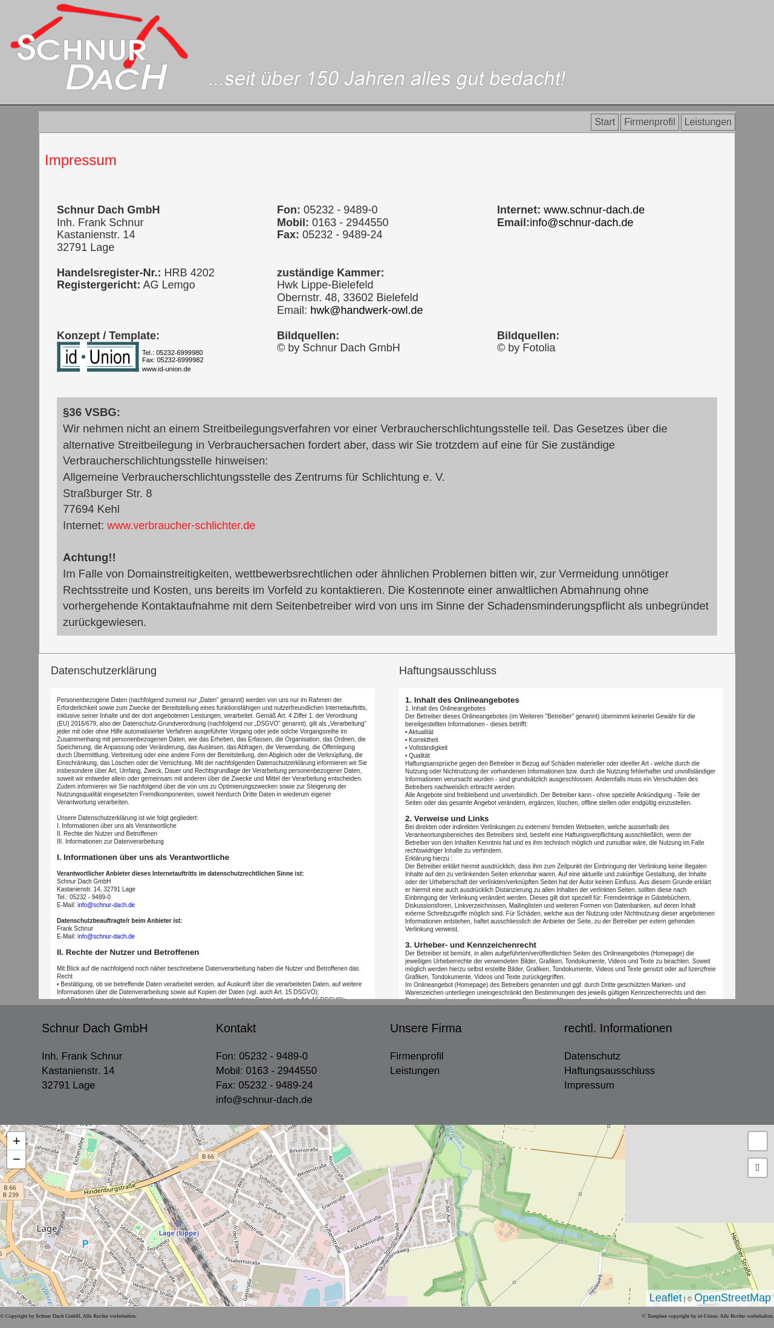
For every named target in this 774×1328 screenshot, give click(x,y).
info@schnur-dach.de (581, 222)
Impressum (81, 160)
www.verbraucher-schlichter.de (181, 525)
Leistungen (708, 122)
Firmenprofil (649, 122)
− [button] (17, 1159)
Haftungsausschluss (609, 1070)
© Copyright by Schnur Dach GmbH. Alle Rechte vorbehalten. (68, 1316)
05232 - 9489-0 (273, 1056)
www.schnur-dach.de (593, 210)
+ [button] (17, 1140)
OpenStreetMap (732, 1298)
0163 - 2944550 (281, 1070)
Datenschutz (592, 1056)
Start (604, 122)
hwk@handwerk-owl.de (366, 310)
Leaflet (665, 1298)
